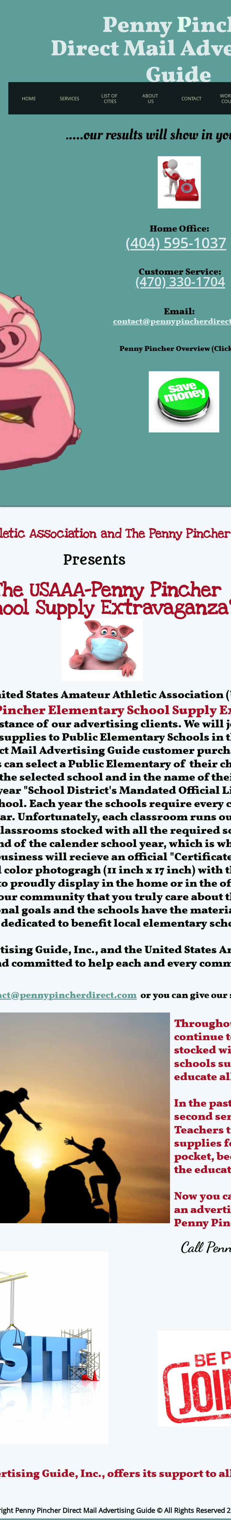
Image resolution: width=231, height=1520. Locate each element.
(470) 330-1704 (180, 281)
